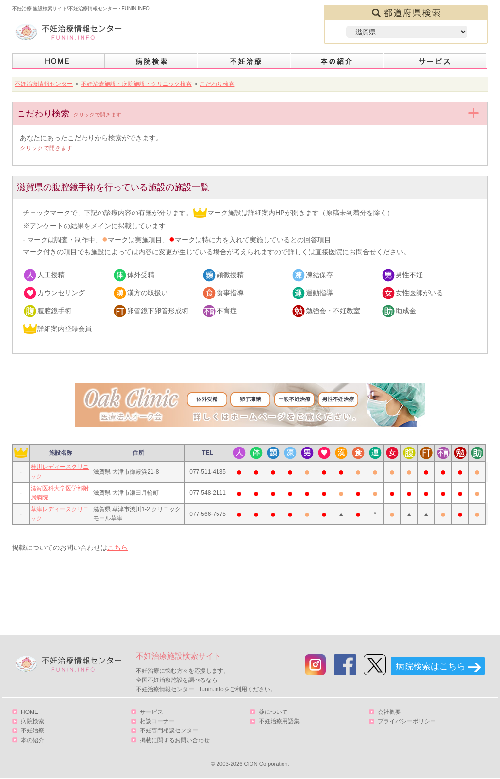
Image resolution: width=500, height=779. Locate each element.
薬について (273, 712)
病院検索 (151, 61)
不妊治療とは (244, 61)
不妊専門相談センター (169, 730)
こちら (117, 547)
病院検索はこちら (431, 666)
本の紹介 (337, 61)
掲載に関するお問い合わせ (175, 740)
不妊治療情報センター (44, 84)
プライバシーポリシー (407, 721)
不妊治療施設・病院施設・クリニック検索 (136, 84)
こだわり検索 (217, 84)
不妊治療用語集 (279, 721)
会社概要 (389, 712)
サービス (435, 61)
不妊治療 (32, 730)
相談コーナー (157, 721)
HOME (58, 61)
